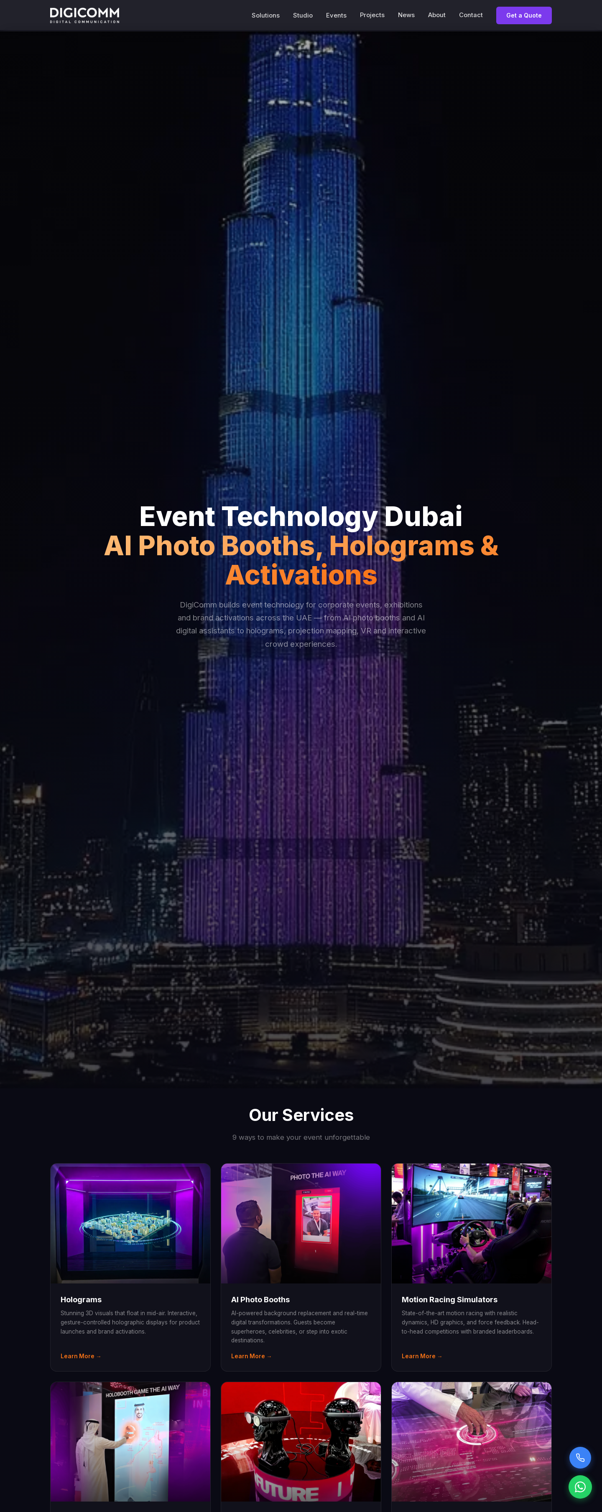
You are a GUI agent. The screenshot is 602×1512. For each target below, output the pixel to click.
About (437, 15)
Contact (471, 15)
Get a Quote (524, 15)
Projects (372, 15)
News (406, 15)
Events (336, 15)
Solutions (266, 15)
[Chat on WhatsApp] (580, 1487)
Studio (303, 15)
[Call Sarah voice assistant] (580, 1458)
